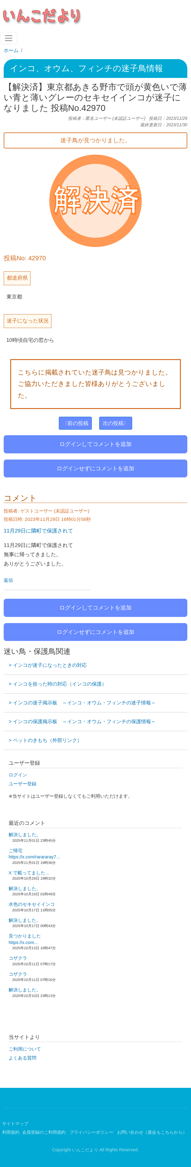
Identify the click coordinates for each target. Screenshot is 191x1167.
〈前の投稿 (75, 423)
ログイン (18, 774)
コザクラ (18, 958)
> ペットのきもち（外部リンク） (45, 740)
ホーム (11, 50)
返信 (8, 580)
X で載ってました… (29, 872)
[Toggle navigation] (8, 38)
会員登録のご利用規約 (44, 1132)
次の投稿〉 (116, 423)
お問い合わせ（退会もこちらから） (152, 1132)
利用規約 (11, 1132)
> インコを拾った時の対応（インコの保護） (58, 684)
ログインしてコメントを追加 (95, 444)
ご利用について (25, 1049)
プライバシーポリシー (92, 1132)
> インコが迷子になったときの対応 (48, 665)
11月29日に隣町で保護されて (38, 531)
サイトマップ (15, 1123)
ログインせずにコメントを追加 (95, 468)
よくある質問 (22, 1058)
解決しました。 (25, 834)
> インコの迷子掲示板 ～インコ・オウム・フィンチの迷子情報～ (82, 702)
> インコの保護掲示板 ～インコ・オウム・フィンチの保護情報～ (82, 721)
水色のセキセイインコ (32, 904)
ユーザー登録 (22, 783)
